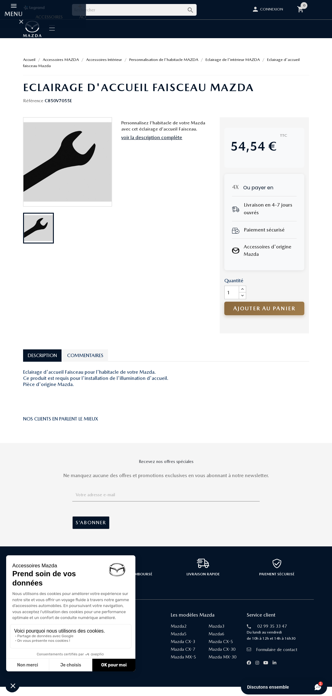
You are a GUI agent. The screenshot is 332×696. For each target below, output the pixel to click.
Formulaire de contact (272, 658)
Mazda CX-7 (183, 658)
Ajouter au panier (264, 317)
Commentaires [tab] (85, 365)
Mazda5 (178, 643)
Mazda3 (216, 635)
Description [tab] (42, 365)
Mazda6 (216, 643)
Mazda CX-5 (221, 650)
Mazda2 (178, 635)
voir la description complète (151, 147)
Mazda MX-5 (183, 666)
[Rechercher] (134, 10)
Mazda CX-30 (222, 658)
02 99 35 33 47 (272, 635)
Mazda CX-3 (183, 650)
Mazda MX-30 (222, 666)
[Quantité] (231, 301)
